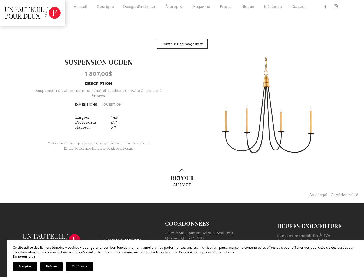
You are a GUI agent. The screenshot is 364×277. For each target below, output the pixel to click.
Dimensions (86, 104)
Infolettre (273, 6)
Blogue (247, 6)
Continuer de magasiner (182, 44)
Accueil (80, 6)
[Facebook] (325, 6)
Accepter (24, 266)
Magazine (201, 6)
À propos (174, 6)
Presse (226, 6)
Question (112, 104)
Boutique (105, 6)
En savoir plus (24, 256)
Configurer (79, 266)
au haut (182, 178)
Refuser (51, 266)
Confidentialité (344, 194)
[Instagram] (336, 6)
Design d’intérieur (139, 6)
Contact (298, 6)
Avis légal (318, 194)
